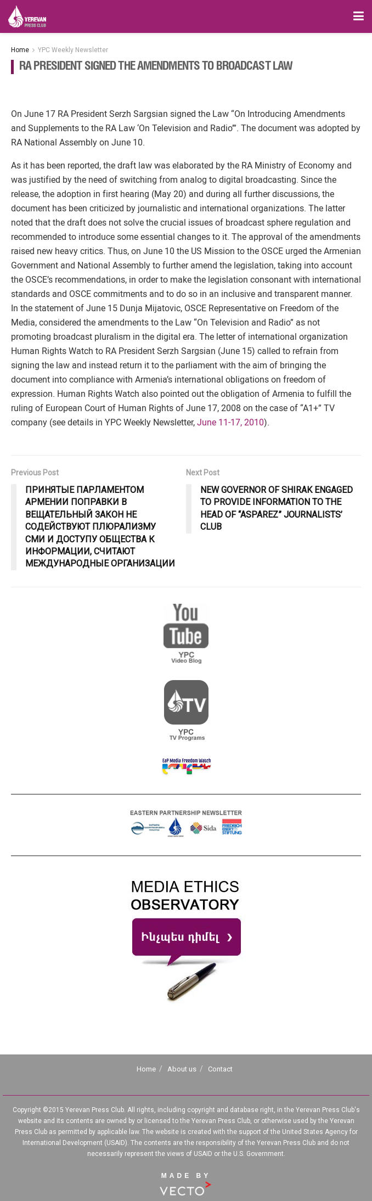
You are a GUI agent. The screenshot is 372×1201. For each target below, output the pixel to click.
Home (20, 50)
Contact (220, 1069)
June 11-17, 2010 (230, 422)
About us (181, 1069)
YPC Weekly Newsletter (73, 50)
